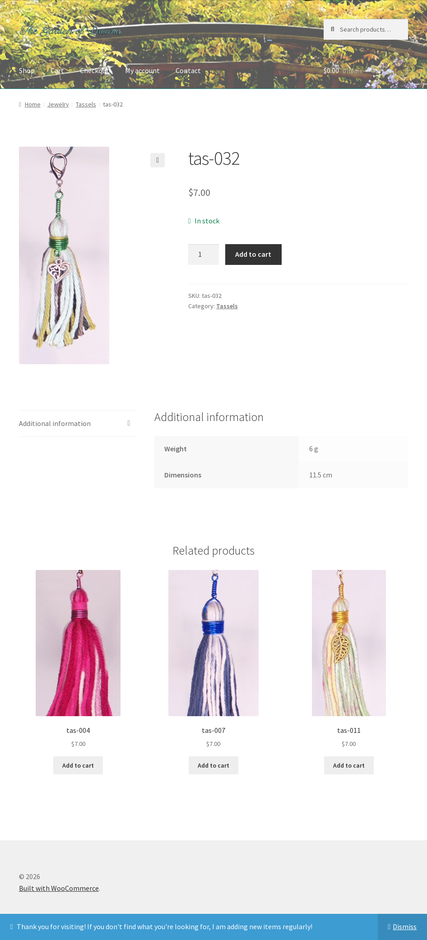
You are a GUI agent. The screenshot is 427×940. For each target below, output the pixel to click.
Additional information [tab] (55, 423)
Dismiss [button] (405, 926)
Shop (27, 70)
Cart (57, 70)
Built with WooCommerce (59, 888)
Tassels (86, 104)
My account (142, 70)
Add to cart (253, 254)
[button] (157, 160)
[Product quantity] (203, 254)
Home (33, 104)
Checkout (94, 70)
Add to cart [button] (78, 765)
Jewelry (58, 104)
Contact (188, 70)
